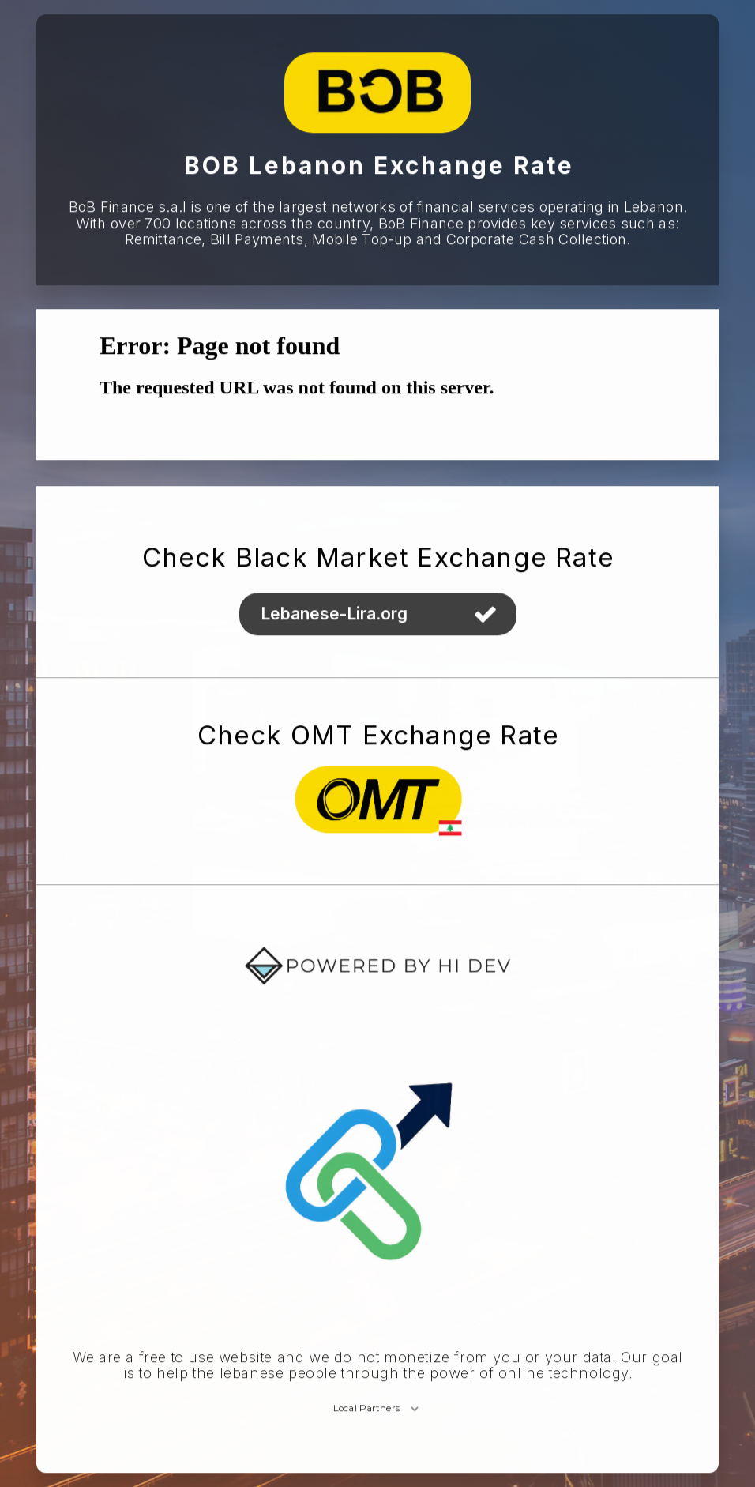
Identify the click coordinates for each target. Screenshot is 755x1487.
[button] (377, 614)
